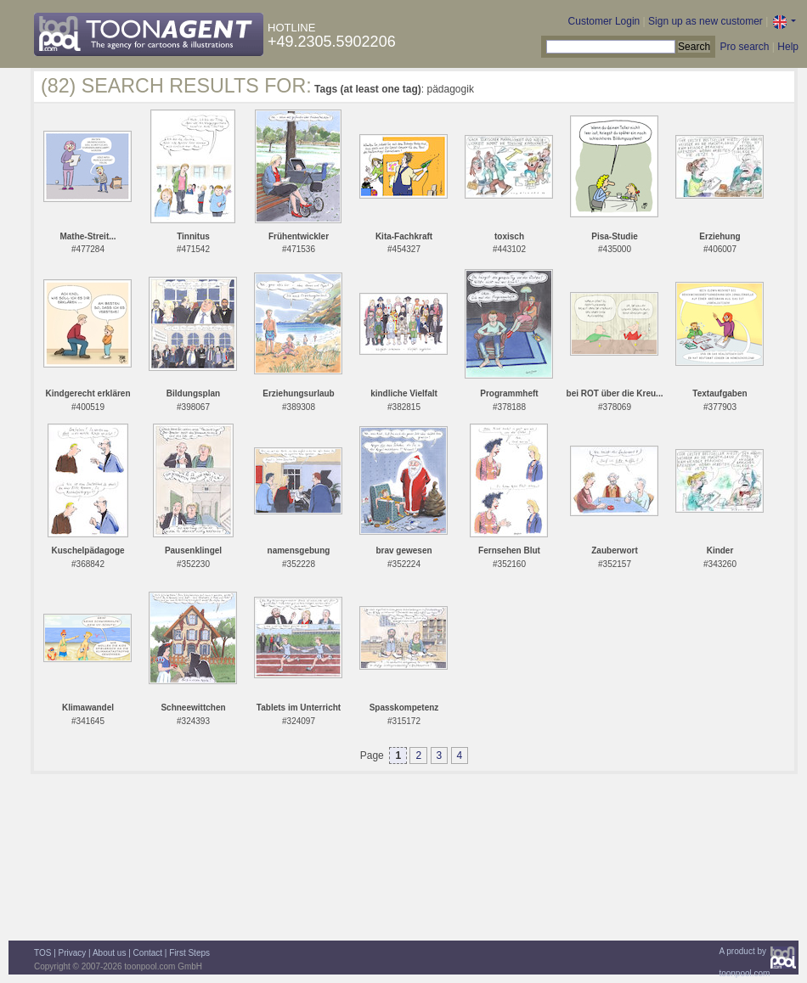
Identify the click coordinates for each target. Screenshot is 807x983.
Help (788, 47)
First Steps (189, 953)
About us (109, 953)
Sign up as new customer (705, 21)
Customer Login (604, 21)
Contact (147, 953)
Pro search (744, 47)
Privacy (73, 953)
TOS (42, 953)
